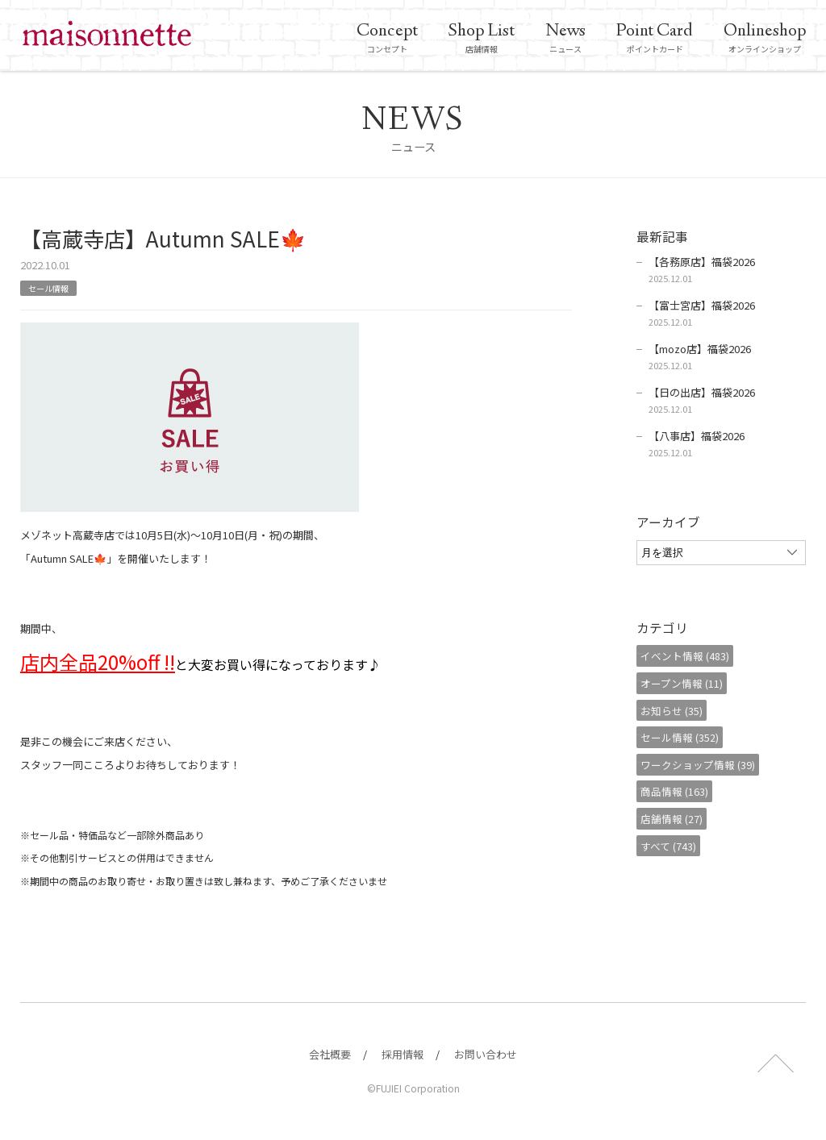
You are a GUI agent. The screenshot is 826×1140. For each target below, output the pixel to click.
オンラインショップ (765, 38)
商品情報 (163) (682, 791)
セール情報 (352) (688, 737)
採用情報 (402, 1054)
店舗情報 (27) (680, 818)
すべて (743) (676, 845)
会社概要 (330, 1054)
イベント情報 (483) (693, 656)
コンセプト (387, 38)
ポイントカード (654, 38)
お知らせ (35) (680, 710)
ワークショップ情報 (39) (706, 764)
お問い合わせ (485, 1054)
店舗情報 (481, 38)
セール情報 (52, 287)
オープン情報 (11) (690, 683)
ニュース (565, 38)
